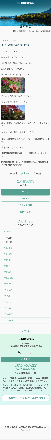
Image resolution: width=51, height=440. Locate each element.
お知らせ (25, 198)
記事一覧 (25, 173)
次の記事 (37, 173)
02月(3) (9, 238)
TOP (15, 31)
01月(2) (9, 242)
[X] (19, 352)
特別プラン (25, 212)
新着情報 (22, 31)
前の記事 (13, 173)
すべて (25, 192)
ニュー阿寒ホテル (31, 153)
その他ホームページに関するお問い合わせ (26, 398)
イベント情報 (25, 205)
